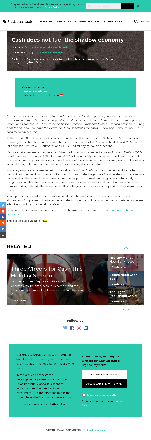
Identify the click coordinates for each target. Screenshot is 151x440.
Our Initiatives (83, 21)
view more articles (34, 91)
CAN (70, 21)
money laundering (108, 116)
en (147, 21)
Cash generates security (38, 47)
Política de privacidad (94, 430)
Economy (58, 52)
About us (100, 21)
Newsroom (46, 21)
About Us (58, 404)
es (142, 21)
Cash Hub (60, 21)
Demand (47, 52)
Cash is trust (60, 47)
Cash (38, 52)
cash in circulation (86, 170)
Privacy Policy (51, 7)
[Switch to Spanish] (61, 95)
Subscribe (128, 6)
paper (113, 128)
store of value (33, 146)
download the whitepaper (104, 384)
